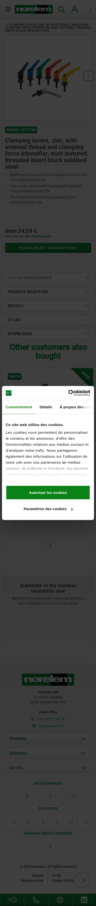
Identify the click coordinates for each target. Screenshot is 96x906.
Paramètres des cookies (48, 509)
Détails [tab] (46, 407)
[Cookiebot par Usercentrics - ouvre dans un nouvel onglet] (68, 393)
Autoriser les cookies (48, 492)
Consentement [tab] (19, 407)
